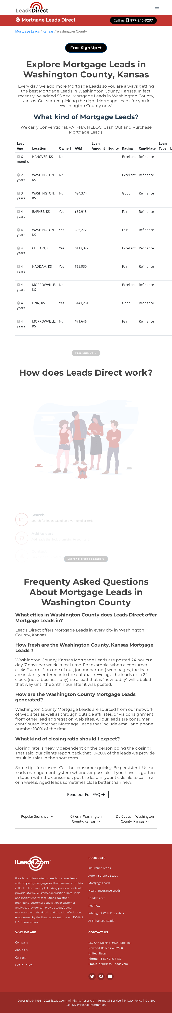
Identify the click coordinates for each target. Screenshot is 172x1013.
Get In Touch (24, 965)
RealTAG (94, 906)
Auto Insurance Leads (103, 875)
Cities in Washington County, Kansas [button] (86, 820)
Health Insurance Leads (104, 890)
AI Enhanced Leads (101, 921)
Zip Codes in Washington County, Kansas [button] (135, 820)
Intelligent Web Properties (106, 913)
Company (21, 942)
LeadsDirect (96, 898)
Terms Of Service (109, 1000)
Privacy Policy (133, 1000)
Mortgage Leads (27, 31)
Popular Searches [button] (37, 818)
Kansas (48, 31)
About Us (21, 950)
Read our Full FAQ (86, 796)
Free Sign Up (86, 49)
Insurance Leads (99, 868)
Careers (20, 957)
